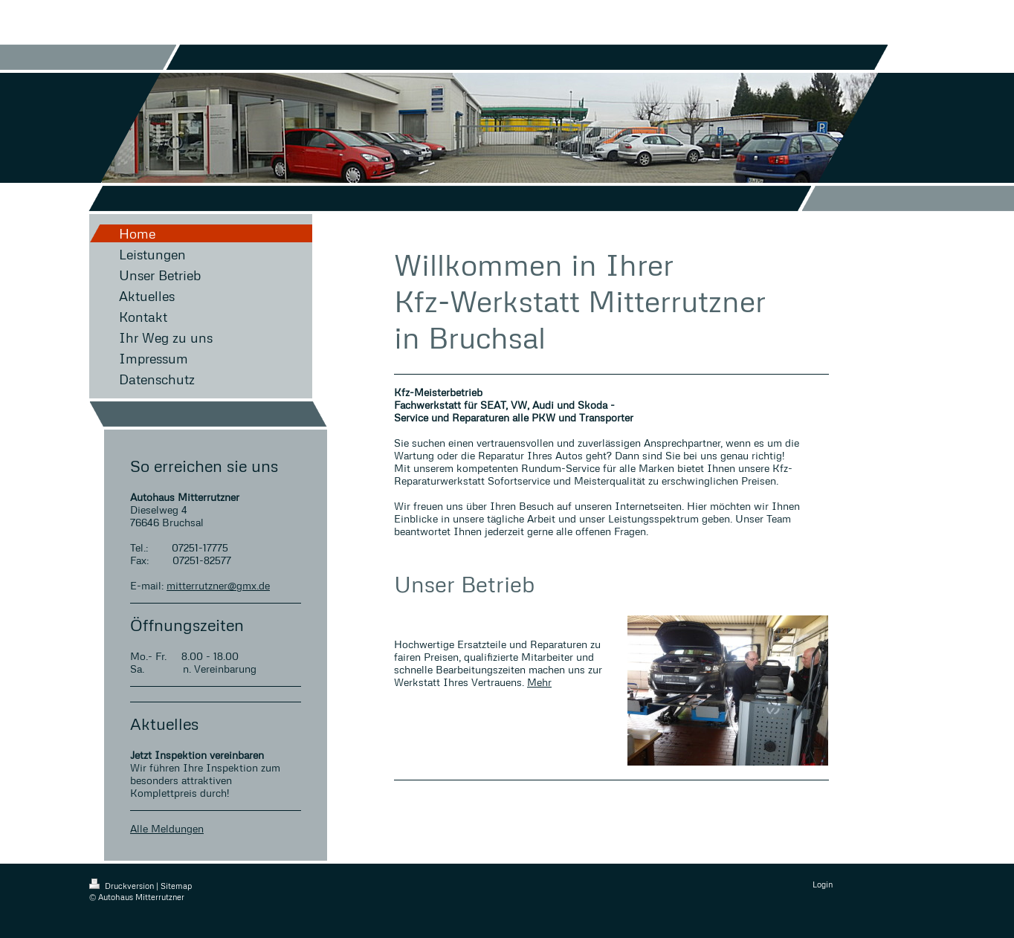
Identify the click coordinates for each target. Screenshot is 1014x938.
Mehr (539, 682)
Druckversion (122, 885)
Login (823, 884)
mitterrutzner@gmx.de (218, 585)
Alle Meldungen (167, 828)
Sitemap (176, 885)
